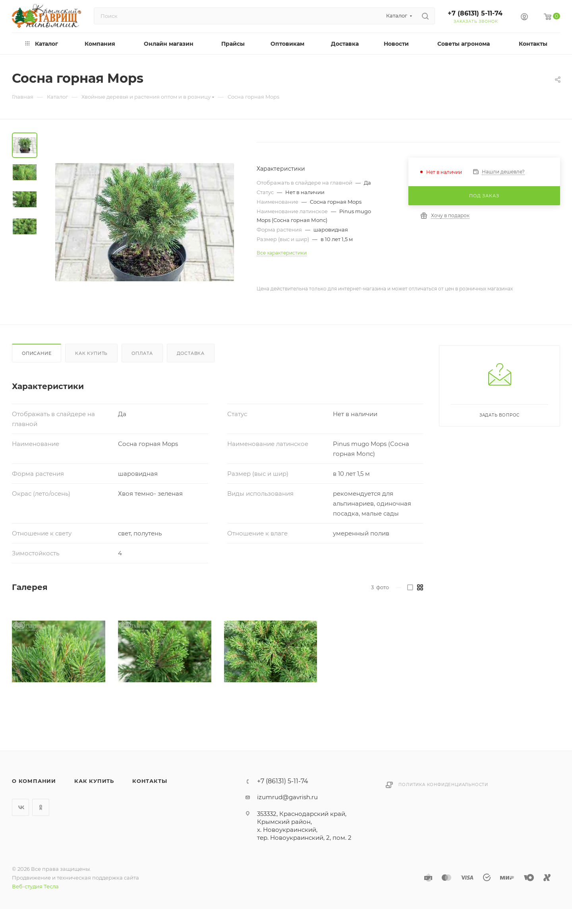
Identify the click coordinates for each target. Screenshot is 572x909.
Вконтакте (20, 807)
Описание (36, 353)
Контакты (149, 781)
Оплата (142, 353)
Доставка (191, 353)
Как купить (91, 353)
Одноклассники (40, 807)
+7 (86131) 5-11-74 (475, 13)
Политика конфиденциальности (443, 784)
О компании (34, 781)
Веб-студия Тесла (35, 886)
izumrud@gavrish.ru (287, 797)
